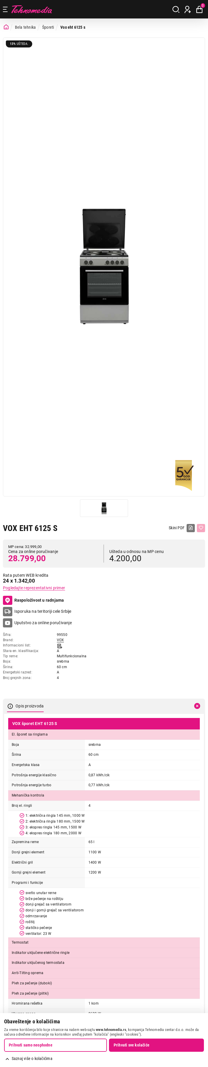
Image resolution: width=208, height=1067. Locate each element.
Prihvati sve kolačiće (131, 1045)
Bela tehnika (25, 27)
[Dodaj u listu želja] (201, 528)
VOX (60, 640)
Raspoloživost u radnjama (33, 600)
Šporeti (48, 27)
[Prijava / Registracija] (187, 9)
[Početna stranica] (6, 27)
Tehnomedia (31, 9)
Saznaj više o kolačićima (32, 1058)
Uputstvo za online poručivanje (43, 622)
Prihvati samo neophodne (30, 1045)
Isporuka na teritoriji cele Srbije (42, 611)
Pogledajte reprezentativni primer (34, 588)
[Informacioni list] (59, 645)
